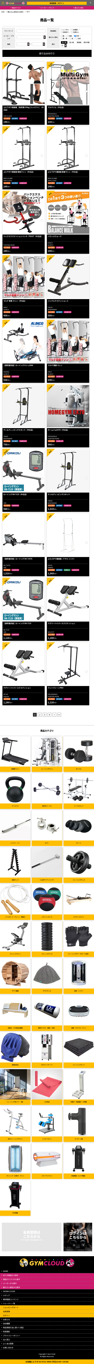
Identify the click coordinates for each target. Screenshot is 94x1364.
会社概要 (6, 1323)
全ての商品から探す (10, 1275)
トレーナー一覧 (9, 1303)
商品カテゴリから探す (11, 1279)
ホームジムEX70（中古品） (58, 430)
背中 (76, 36)
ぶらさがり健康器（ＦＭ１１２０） (61, 558)
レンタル (65, 30)
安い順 (64, 42)
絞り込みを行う (47, 53)
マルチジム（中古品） (56, 107)
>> (59, 714)
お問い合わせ (8, 1347)
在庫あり (65, 32)
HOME (5, 1271)
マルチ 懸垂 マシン (55, 365)
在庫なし (75, 32)
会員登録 (6, 1311)
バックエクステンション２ (58, 301)
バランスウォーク (55, 236)
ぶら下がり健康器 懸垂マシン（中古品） (19, 172)
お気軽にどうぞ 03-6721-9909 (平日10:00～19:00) (47, 1361)
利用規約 (6, 1331)
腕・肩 (64, 38)
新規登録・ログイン (57, 3)
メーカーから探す (10, 1283)
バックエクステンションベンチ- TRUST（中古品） (23, 236)
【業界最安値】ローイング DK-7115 (17, 623)
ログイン (6, 1315)
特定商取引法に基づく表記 (13, 1327)
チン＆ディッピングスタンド (59, 494)
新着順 (79, 42)
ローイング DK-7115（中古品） (15, 494)
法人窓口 (6, 1339)
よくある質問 (8, 1343)
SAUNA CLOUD (9, 1291)
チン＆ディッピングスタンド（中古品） (18, 430)
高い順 (71, 42)
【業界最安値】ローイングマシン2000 (18, 365)
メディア (6, 1295)
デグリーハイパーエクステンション (61, 623)
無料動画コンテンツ (10, 1299)
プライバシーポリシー (11, 1335)
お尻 (78, 38)
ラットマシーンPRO (55, 688)
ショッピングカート (10, 1307)
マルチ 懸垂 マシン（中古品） (14, 301)
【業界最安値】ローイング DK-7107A (17, 558)
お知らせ (6, 1319)
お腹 (69, 36)
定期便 (74, 30)
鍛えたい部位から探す (11, 1287)
